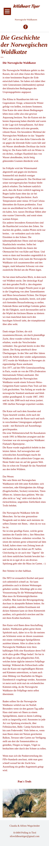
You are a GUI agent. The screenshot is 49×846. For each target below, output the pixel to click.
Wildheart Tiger (26, 6)
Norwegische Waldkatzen (26, 19)
